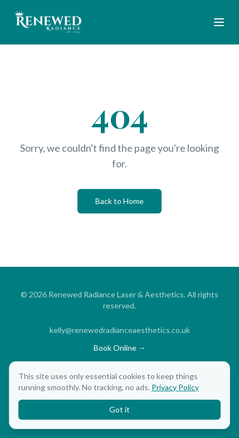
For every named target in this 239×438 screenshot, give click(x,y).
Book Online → (120, 347)
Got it (119, 409)
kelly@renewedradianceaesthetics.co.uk (120, 330)
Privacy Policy (175, 387)
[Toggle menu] (219, 22)
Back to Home (119, 201)
